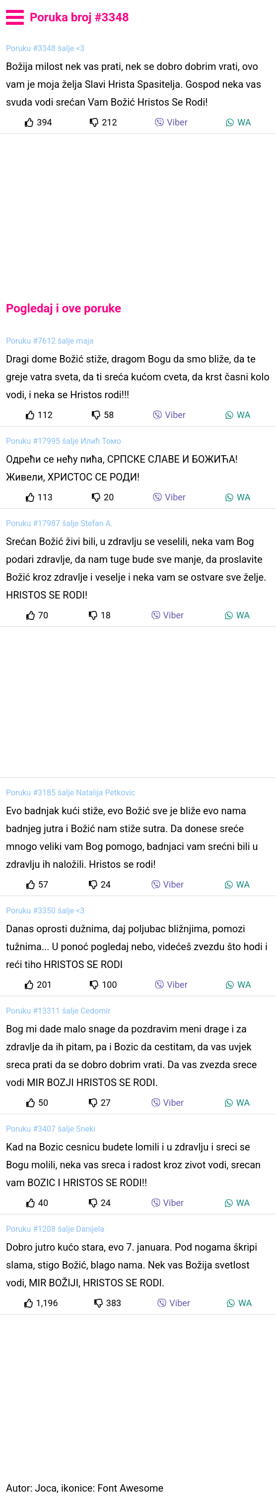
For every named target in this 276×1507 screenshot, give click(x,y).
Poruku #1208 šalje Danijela (55, 1229)
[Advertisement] (138, 209)
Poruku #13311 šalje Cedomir (58, 1011)
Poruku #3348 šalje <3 (45, 48)
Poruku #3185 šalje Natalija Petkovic (70, 792)
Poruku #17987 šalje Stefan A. (59, 523)
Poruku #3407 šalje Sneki (50, 1129)
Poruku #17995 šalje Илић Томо (63, 441)
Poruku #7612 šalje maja (49, 341)
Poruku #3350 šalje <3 (45, 910)
